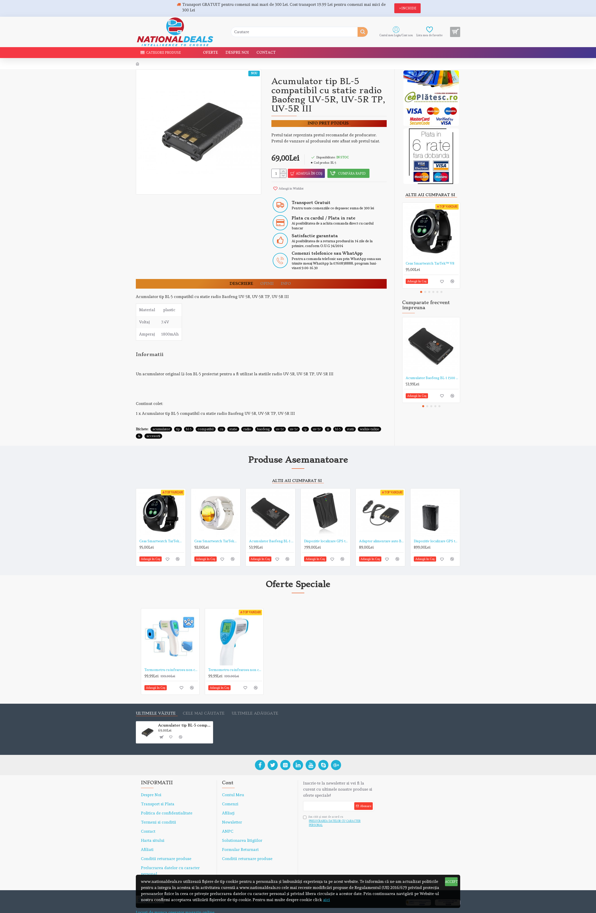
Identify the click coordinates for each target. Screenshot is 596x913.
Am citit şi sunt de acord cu (338, 809)
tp (305, 417)
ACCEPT (451, 882)
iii (328, 417)
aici (326, 899)
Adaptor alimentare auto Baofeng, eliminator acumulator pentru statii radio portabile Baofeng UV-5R (381, 529)
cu (221, 417)
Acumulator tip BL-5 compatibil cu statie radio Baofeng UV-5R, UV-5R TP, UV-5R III (184, 713)
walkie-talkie (369, 417)
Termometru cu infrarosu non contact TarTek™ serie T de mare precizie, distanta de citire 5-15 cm (171, 657)
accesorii (153, 423)
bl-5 (189, 417)
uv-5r (280, 417)
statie (233, 417)
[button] (421, 292)
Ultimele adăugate (255, 701)
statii (350, 417)
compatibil (206, 417)
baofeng (263, 417)
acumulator (161, 417)
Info (286, 277)
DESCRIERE (241, 277)
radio (247, 417)
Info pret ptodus (328, 123)
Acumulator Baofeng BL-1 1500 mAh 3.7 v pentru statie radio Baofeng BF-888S (432, 378)
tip (178, 417)
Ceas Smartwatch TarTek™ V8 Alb (216, 529)
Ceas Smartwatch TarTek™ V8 (430, 263)
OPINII (267, 277)
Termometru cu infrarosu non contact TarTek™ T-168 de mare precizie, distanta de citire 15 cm (235, 657)
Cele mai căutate (204, 701)
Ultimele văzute (156, 701)
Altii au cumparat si (430, 195)
